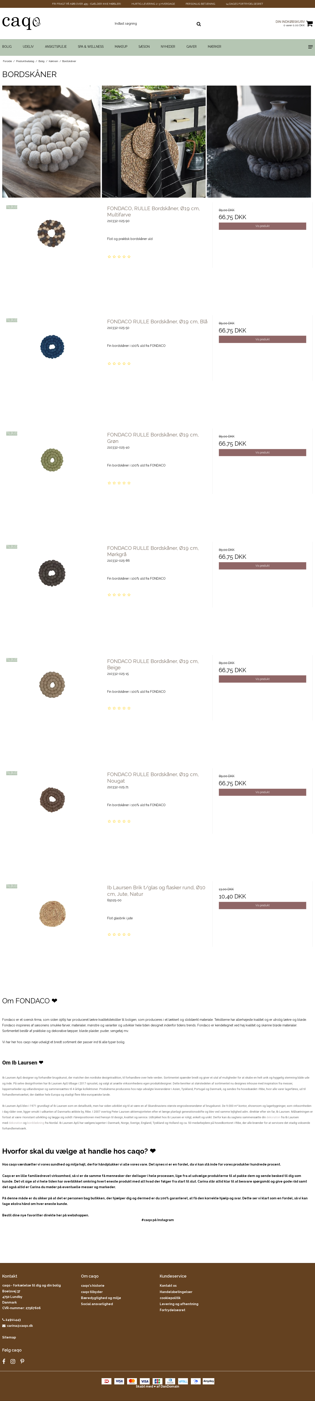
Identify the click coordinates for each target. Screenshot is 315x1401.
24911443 (11, 1319)
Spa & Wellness (91, 46)
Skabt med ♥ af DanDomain (157, 1386)
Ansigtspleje (56, 46)
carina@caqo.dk (20, 1326)
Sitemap (9, 1337)
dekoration (273, 1117)
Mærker (214, 46)
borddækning (35, 1123)
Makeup (121, 46)
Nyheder (168, 46)
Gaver (191, 46)
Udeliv (28, 46)
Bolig (7, 46)
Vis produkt (262, 226)
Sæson (144, 46)
